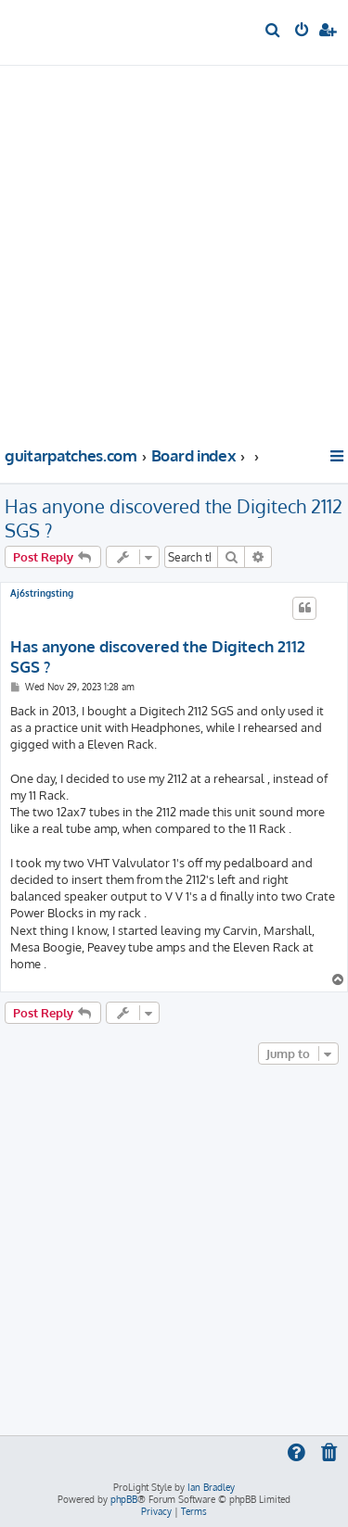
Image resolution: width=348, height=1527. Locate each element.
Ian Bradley (211, 1487)
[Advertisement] (174, 253)
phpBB (123, 1499)
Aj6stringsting (41, 593)
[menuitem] (273, 31)
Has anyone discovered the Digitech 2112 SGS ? (173, 518)
